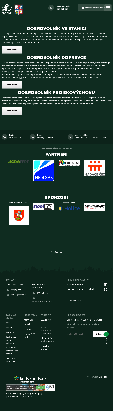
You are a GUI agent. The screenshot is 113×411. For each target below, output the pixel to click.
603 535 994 (40, 293)
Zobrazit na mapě (74, 300)
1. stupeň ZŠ (29, 329)
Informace (28, 320)
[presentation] (57, 190)
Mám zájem (12, 50)
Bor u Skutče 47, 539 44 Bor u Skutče (84, 320)
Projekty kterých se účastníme (46, 331)
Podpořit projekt (56, 252)
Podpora (10, 332)
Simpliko (103, 377)
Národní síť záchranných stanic (12, 351)
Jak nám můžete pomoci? (94, 7)
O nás (8, 323)
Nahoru (106, 338)
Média (9, 328)
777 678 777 (13, 290)
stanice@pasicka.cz (16, 295)
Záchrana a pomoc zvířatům (11, 340)
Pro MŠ (26, 325)
